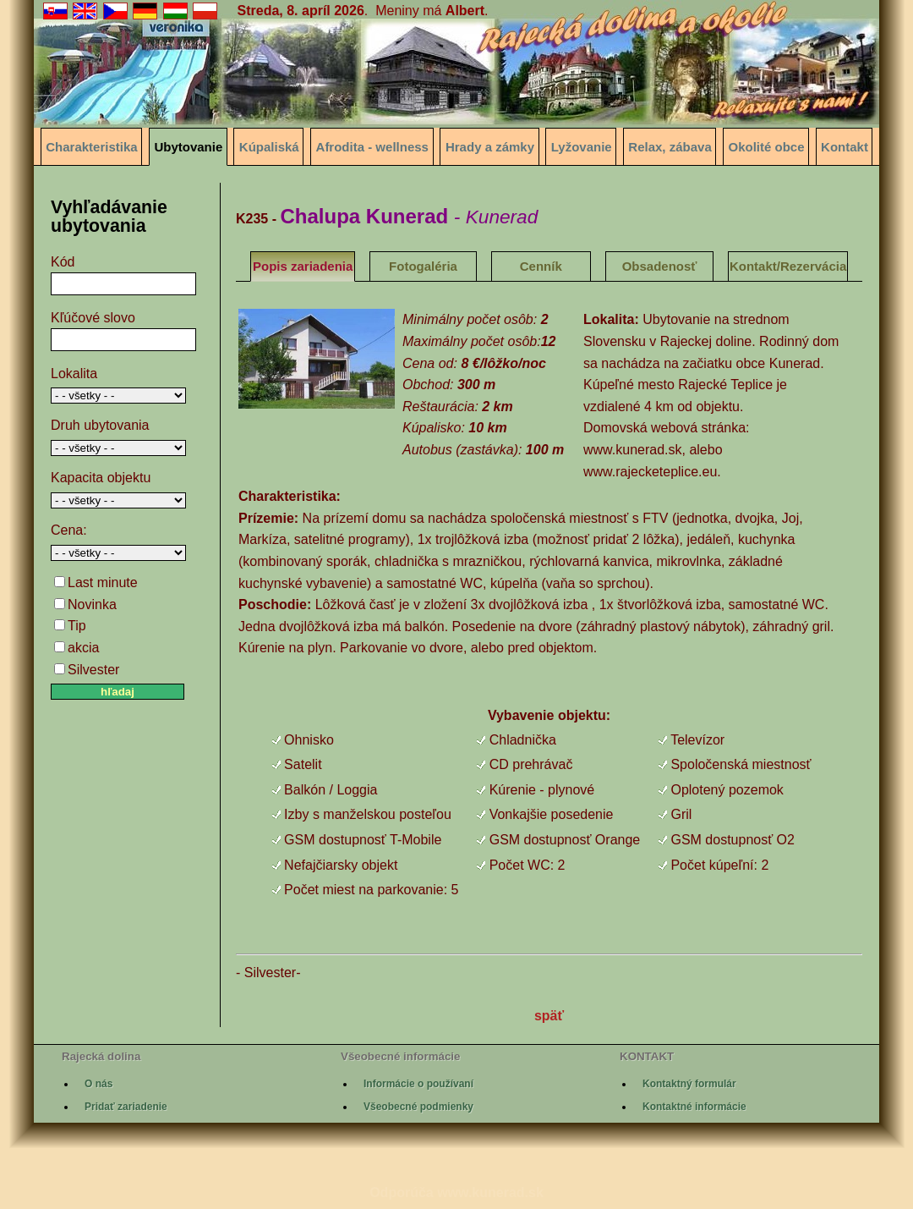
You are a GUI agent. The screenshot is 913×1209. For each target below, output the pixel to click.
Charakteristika (91, 147)
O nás (98, 1084)
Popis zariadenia (303, 266)
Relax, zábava (669, 147)
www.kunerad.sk (490, 1192)
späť (549, 1015)
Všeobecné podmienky (418, 1107)
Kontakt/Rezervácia (788, 266)
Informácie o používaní (418, 1084)
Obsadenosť (659, 266)
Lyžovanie (581, 147)
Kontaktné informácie (694, 1107)
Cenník (541, 266)
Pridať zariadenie (126, 1107)
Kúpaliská (269, 147)
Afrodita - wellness (372, 147)
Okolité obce (767, 147)
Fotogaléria (423, 266)
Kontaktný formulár (689, 1084)
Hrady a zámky (490, 147)
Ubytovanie (188, 147)
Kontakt (844, 147)
